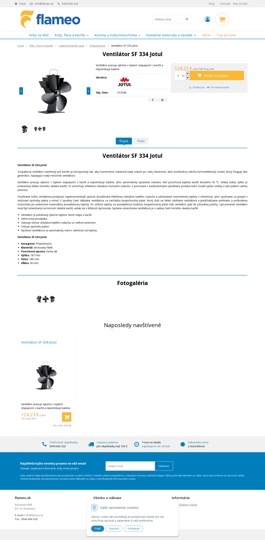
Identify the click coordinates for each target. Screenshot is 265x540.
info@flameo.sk (44, 3)
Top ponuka (226, 35)
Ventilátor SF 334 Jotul (38, 342)
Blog (211, 3)
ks (183, 75)
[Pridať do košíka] (209, 75)
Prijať (98, 528)
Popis (123, 141)
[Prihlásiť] (207, 19)
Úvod (22, 3)
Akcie (206, 35)
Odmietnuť (134, 528)
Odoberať (164, 466)
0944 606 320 (70, 3)
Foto (141, 141)
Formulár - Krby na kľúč (234, 3)
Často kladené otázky (184, 504)
